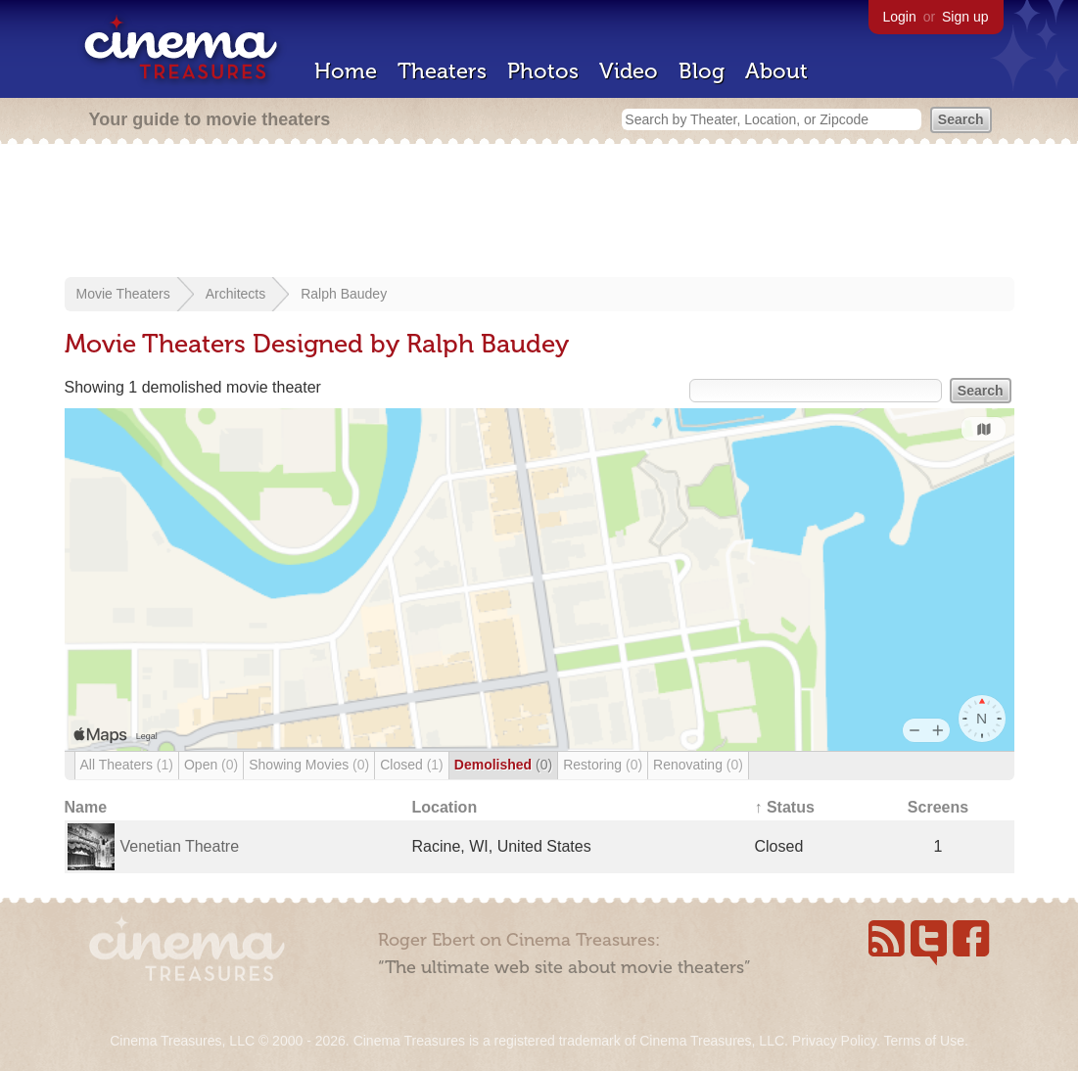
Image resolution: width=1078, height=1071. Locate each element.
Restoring (602, 764)
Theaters (442, 71)
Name (86, 807)
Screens (938, 807)
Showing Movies (309, 764)
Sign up (965, 16)
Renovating (698, 764)
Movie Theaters (123, 294)
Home (345, 71)
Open (211, 764)
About (776, 71)
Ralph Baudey (344, 294)
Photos (543, 71)
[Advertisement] (539, 212)
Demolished (503, 764)
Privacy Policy (834, 1040)
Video (628, 71)
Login (899, 16)
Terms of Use (923, 1040)
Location (445, 807)
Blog (702, 71)
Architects (235, 294)
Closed (412, 764)
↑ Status (785, 807)
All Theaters (126, 764)
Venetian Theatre (180, 846)
